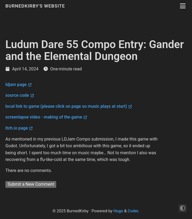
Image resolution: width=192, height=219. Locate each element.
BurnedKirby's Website (35, 6)
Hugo (118, 211)
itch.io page (16, 128)
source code (17, 95)
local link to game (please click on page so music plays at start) (66, 106)
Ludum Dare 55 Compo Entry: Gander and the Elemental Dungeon (94, 50)
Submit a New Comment (31, 184)
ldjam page (16, 84)
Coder (133, 211)
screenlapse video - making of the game (43, 117)
